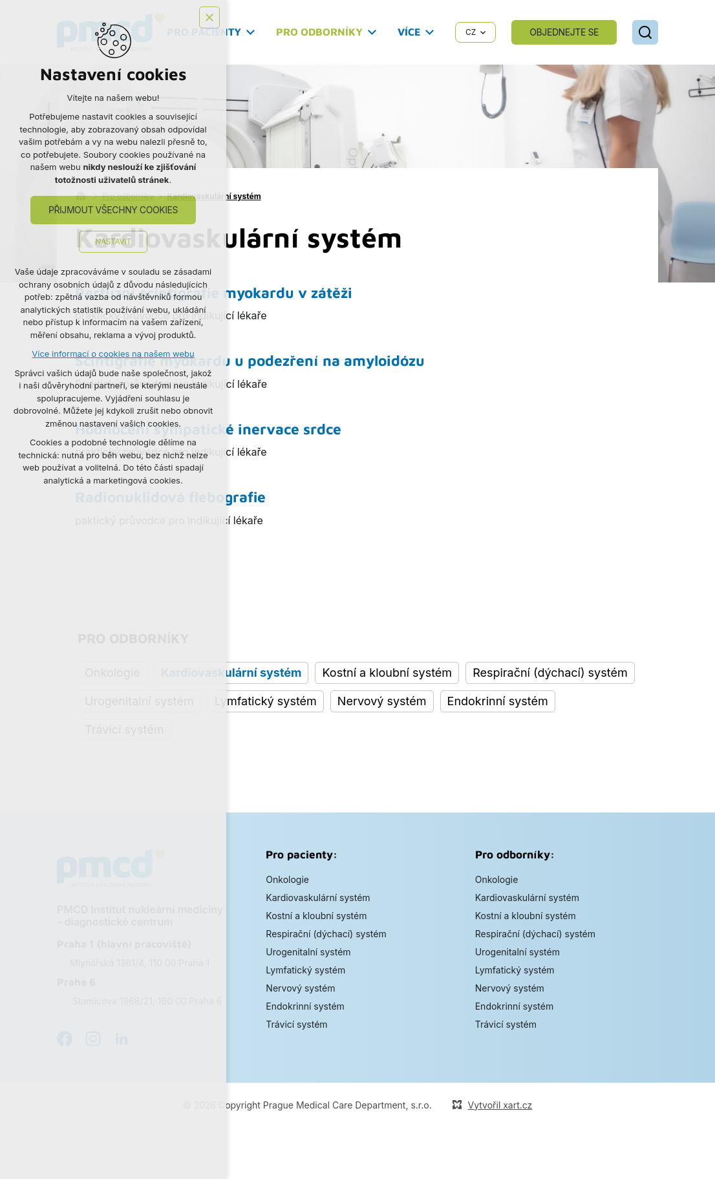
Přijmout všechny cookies (113, 209)
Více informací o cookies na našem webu (113, 353)
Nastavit (113, 241)
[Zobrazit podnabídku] (251, 32)
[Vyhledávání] (645, 32)
